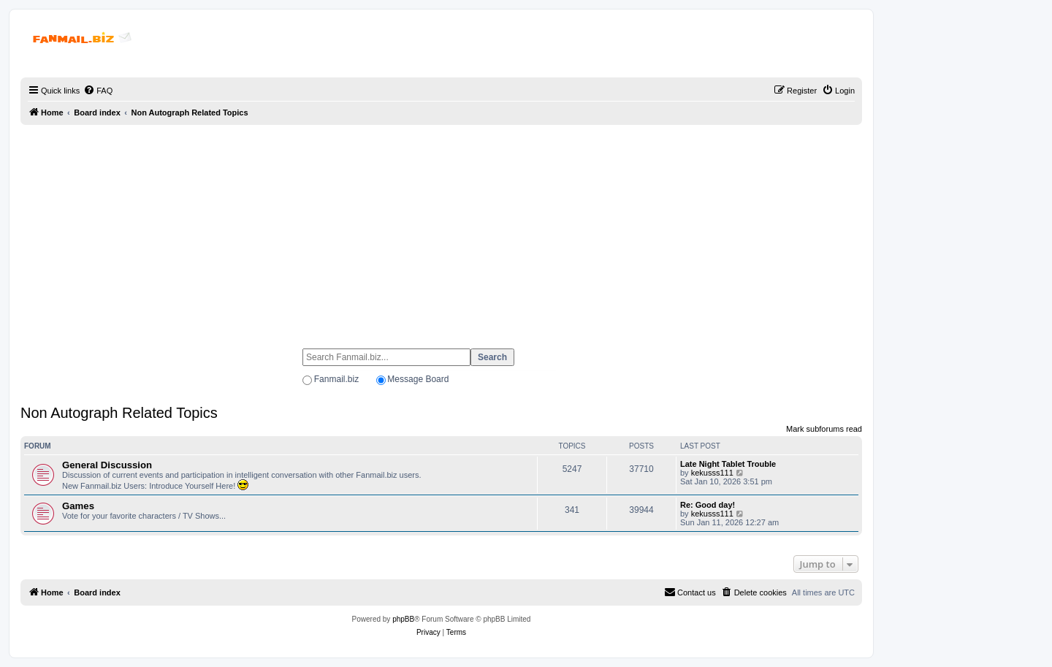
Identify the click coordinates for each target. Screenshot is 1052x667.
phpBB (403, 619)
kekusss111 (712, 472)
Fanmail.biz (336, 379)
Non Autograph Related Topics (119, 413)
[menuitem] (98, 90)
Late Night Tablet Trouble (728, 464)
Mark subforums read (824, 428)
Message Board (418, 379)
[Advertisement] (441, 230)
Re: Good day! (707, 504)
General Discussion (107, 465)
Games (78, 505)
